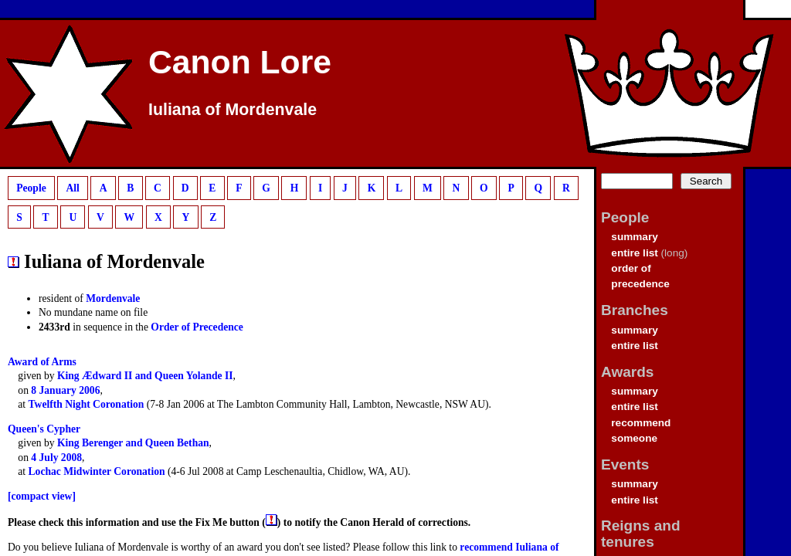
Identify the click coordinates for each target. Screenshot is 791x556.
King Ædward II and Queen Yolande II (145, 375)
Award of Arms (42, 362)
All (72, 188)
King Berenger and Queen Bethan (133, 443)
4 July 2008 (56, 457)
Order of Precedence (197, 327)
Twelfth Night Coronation (86, 404)
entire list (634, 253)
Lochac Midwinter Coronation (97, 471)
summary (634, 236)
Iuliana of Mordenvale (232, 109)
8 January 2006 (65, 390)
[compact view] (42, 496)
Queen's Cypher (44, 429)
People (31, 188)
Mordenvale (113, 298)
